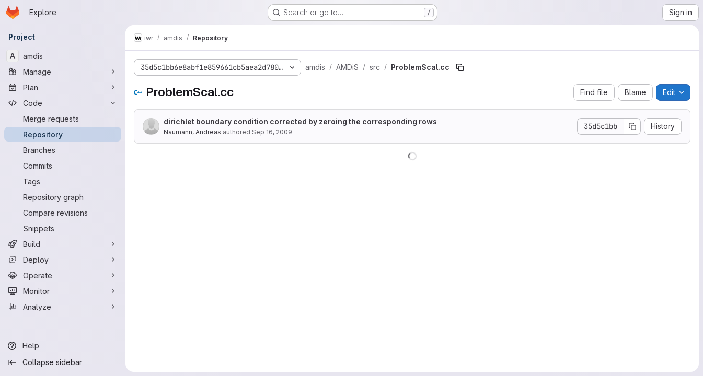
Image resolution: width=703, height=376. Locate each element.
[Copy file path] (460, 67)
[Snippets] (62, 228)
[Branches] (62, 150)
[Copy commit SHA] (632, 126)
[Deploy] (62, 259)
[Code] (62, 103)
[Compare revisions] (62, 212)
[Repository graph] (62, 197)
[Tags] (62, 181)
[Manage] (62, 71)
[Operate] (62, 275)
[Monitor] (62, 291)
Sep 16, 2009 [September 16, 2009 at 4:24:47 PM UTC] (272, 132)
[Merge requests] (62, 118)
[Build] (62, 244)
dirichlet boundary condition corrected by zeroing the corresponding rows (300, 121)
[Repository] (62, 134)
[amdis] (62, 56)
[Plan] (62, 87)
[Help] (62, 345)
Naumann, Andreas (192, 132)
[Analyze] (62, 306)
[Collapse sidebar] (62, 362)
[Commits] (62, 165)
